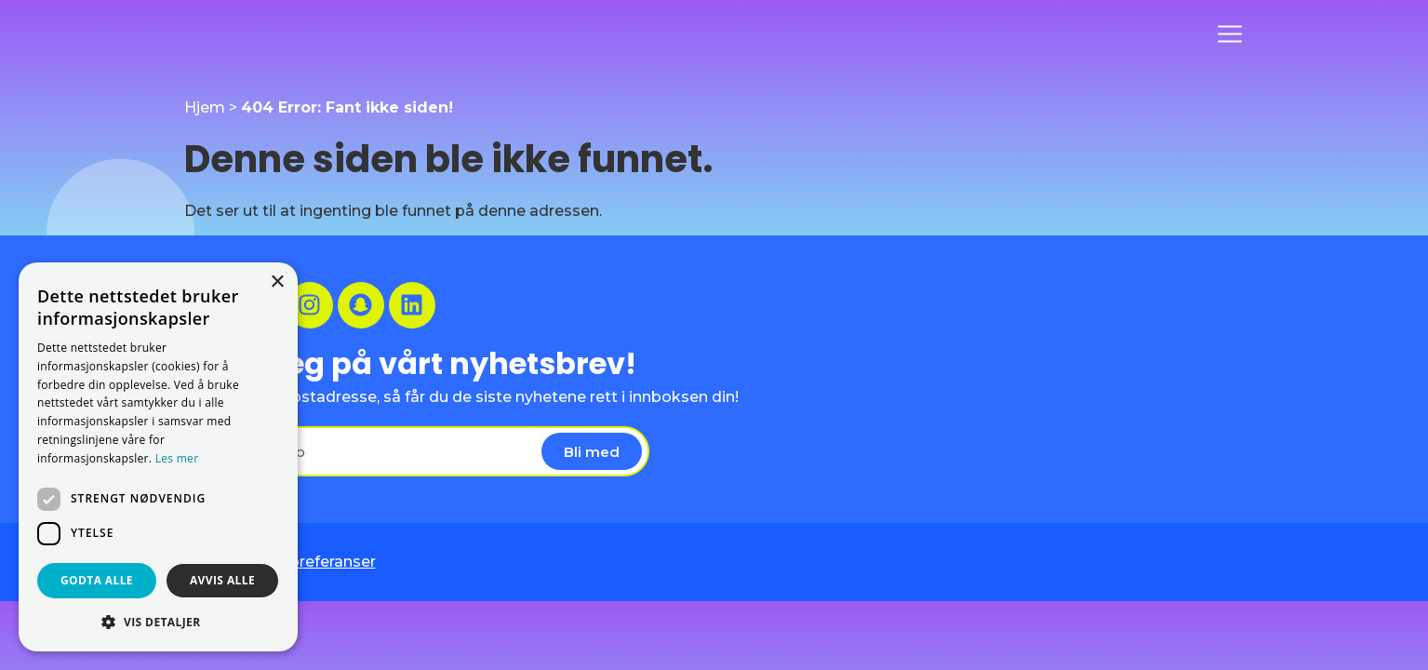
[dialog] (158, 456)
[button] (158, 621)
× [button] (277, 282)
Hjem (204, 107)
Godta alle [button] (96, 580)
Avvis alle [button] (222, 580)
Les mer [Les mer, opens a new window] (177, 458)
